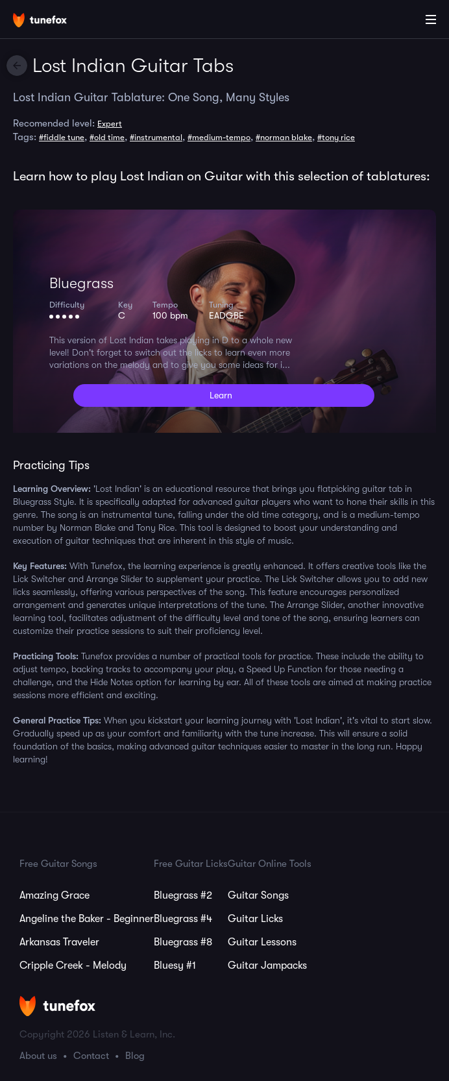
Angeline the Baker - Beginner (86, 919)
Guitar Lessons (262, 942)
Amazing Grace (54, 895)
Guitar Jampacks (267, 965)
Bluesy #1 (175, 965)
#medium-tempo (219, 137)
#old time (107, 137)
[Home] (52, 21)
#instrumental (156, 137)
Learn (221, 395)
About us (38, 1056)
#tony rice (336, 137)
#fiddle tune (61, 137)
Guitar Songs (258, 895)
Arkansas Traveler (59, 942)
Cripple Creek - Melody (73, 965)
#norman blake (284, 137)
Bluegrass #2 (183, 895)
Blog (135, 1056)
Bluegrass (81, 283)
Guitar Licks (255, 919)
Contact (91, 1056)
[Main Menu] (430, 19)
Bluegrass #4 (183, 919)
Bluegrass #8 (183, 942)
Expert (109, 123)
